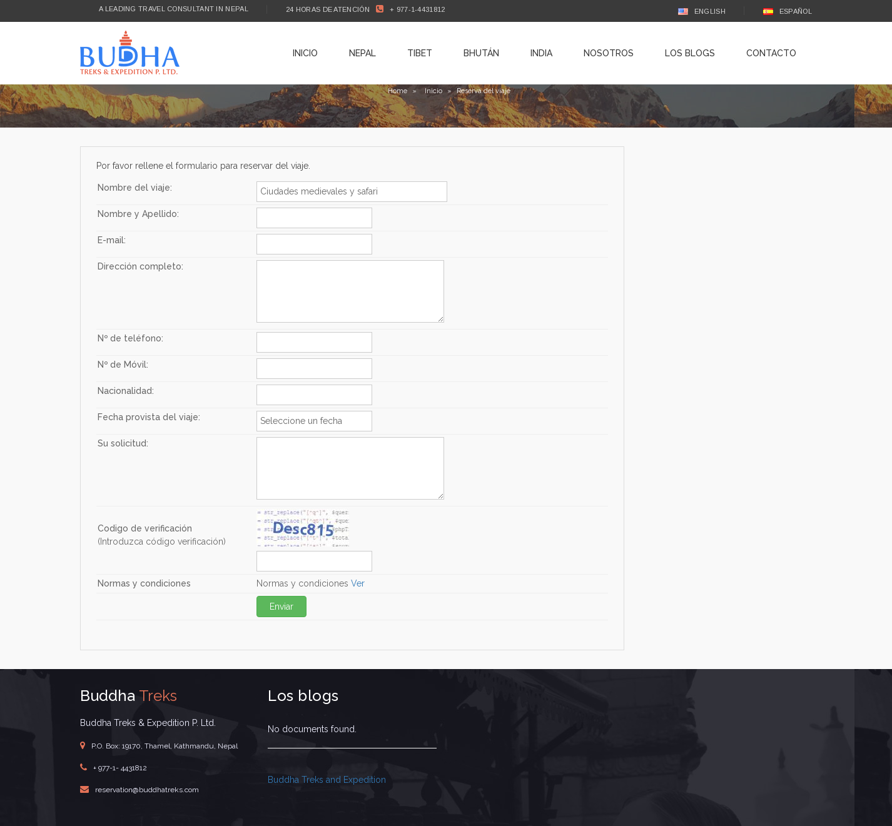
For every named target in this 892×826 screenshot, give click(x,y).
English (702, 11)
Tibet (419, 53)
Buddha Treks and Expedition (327, 780)
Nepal (362, 53)
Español (787, 11)
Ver (358, 583)
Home (397, 91)
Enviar (281, 607)
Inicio (305, 53)
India (541, 53)
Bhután (481, 53)
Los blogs (690, 53)
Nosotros (609, 53)
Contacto (771, 53)
